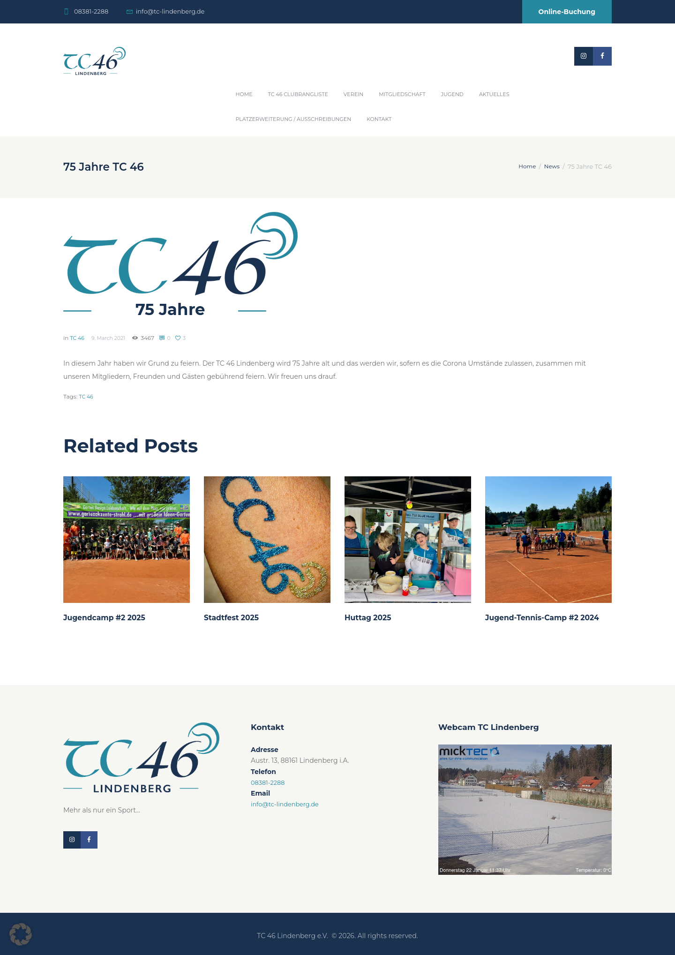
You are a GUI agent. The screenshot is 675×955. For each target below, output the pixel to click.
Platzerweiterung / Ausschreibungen (294, 119)
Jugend (452, 94)
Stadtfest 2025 (234, 617)
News (551, 166)
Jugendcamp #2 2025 (108, 617)
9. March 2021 (111, 337)
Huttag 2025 (370, 617)
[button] (20, 934)
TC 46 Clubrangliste (298, 94)
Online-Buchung (567, 12)
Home (244, 94)
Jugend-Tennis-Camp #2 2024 (547, 617)
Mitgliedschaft (402, 94)
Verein (353, 94)
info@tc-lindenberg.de (170, 11)
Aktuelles (494, 94)
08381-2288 (91, 11)
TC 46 (78, 337)
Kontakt (379, 119)
